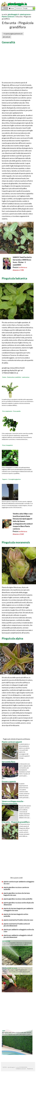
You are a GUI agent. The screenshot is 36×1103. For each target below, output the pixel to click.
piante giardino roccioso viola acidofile (18, 899)
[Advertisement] (17, 63)
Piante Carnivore (8, 17)
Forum (11, 8)
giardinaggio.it (13, 14)
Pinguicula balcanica (14, 278)
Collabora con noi (21, 1068)
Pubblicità (30, 1068)
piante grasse (25, 14)
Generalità (8, 42)
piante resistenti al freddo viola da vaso (18, 920)
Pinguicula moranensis (16, 542)
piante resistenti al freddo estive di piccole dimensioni (17, 925)
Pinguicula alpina (12, 638)
